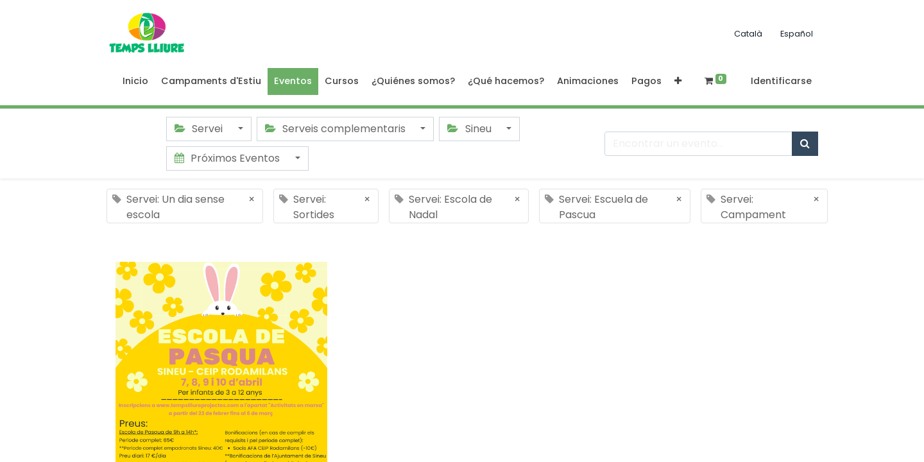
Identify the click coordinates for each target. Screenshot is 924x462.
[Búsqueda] (805, 144)
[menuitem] (135, 81)
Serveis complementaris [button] (336, 128)
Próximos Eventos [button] (228, 158)
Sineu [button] (470, 128)
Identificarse (781, 80)
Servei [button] (200, 128)
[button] (678, 81)
